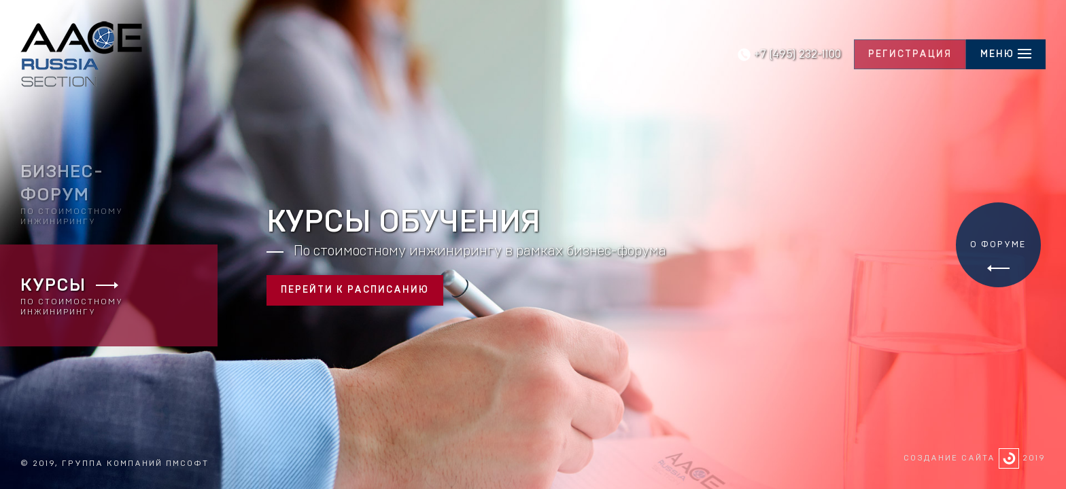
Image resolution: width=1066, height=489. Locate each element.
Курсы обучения (403, 222)
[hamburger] (1006, 54)
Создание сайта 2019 (975, 458)
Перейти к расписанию (355, 290)
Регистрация (910, 54)
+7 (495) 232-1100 (797, 54)
